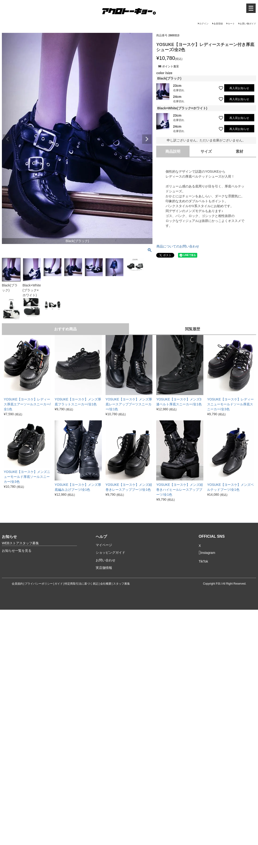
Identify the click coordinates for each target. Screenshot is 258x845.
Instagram (207, 553)
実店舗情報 (104, 568)
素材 (239, 151)
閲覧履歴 (192, 329)
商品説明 (172, 151)
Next (147, 139)
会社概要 (105, 583)
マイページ (104, 545)
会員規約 (17, 583)
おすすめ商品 (65, 329)
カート (231, 23)
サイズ (206, 151)
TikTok (203, 561)
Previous (7, 139)
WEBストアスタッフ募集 (20, 543)
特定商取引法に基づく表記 (81, 583)
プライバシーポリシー (39, 583)
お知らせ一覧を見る (16, 550)
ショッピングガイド (110, 552)
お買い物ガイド (248, 23)
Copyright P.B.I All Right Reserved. (224, 583)
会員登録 (218, 23)
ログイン (204, 23)
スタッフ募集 (121, 583)
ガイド (58, 583)
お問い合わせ (105, 560)
